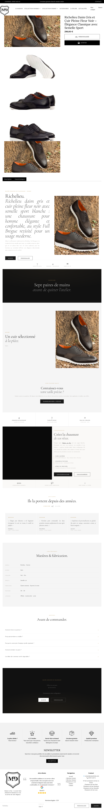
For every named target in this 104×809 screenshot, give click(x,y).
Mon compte (91, 8)
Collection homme (29, 8)
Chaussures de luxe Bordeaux (91, 786)
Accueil (71, 776)
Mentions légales (50, 800)
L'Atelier (71, 783)
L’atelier (71, 8)
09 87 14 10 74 (92, 778)
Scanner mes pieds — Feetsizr (52, 401)
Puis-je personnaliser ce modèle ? (14, 636)
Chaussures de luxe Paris (91, 784)
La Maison (17, 8)
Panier (100, 7)
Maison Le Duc (66, 443)
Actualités (81, 8)
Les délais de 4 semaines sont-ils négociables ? (17, 656)
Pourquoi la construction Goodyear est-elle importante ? (19, 643)
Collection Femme (71, 778)
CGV (57, 800)
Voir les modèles (82, 474)
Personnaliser (25, 258)
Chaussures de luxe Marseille (91, 788)
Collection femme (47, 8)
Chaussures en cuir (71, 782)
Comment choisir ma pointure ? (13, 630)
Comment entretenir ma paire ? (13, 650)
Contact (98, 1)
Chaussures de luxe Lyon (91, 790)
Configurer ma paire (63, 474)
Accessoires (62, 8)
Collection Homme (71, 780)
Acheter (10, 258)
